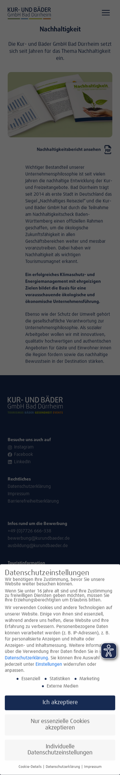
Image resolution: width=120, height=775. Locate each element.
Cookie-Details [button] (31, 761)
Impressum (93, 761)
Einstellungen (49, 658)
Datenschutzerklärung (26, 652)
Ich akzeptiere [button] (60, 696)
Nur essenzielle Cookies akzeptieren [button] (60, 719)
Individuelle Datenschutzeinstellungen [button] (60, 744)
